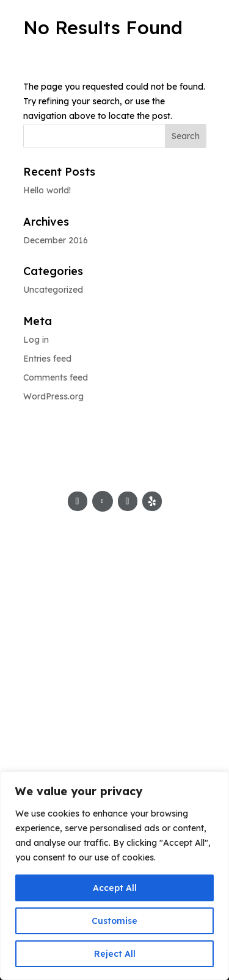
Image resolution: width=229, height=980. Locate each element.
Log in (36, 339)
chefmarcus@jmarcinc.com (114, 665)
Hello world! (47, 190)
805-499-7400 (114, 613)
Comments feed (55, 377)
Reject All (115, 953)
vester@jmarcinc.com (115, 680)
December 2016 (55, 240)
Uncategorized (53, 289)
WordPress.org (53, 396)
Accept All (115, 887)
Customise (114, 920)
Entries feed (47, 358)
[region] (114, 875)
